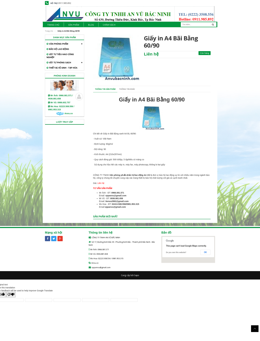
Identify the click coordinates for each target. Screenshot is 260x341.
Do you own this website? (176, 252)
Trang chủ (49, 31)
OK (205, 252)
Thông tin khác (127, 89)
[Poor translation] (11, 294)
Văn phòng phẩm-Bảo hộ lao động (126, 175)
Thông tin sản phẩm (105, 89)
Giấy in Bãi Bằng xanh (113, 133)
